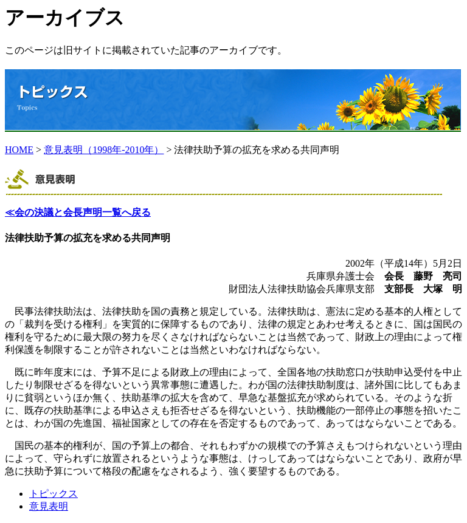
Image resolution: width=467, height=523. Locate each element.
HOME (19, 150)
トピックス (53, 493)
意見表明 (48, 506)
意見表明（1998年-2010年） (104, 150)
